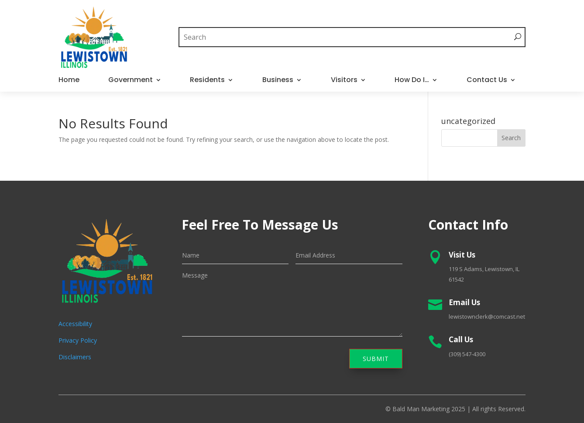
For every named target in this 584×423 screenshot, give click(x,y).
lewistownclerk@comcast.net (487, 316)
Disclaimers (74, 357)
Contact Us (487, 81)
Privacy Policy (77, 340)
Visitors (344, 81)
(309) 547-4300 (467, 354)
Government (130, 81)
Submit (376, 358)
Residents (207, 81)
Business (277, 81)
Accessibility (75, 324)
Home (68, 81)
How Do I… (412, 81)
